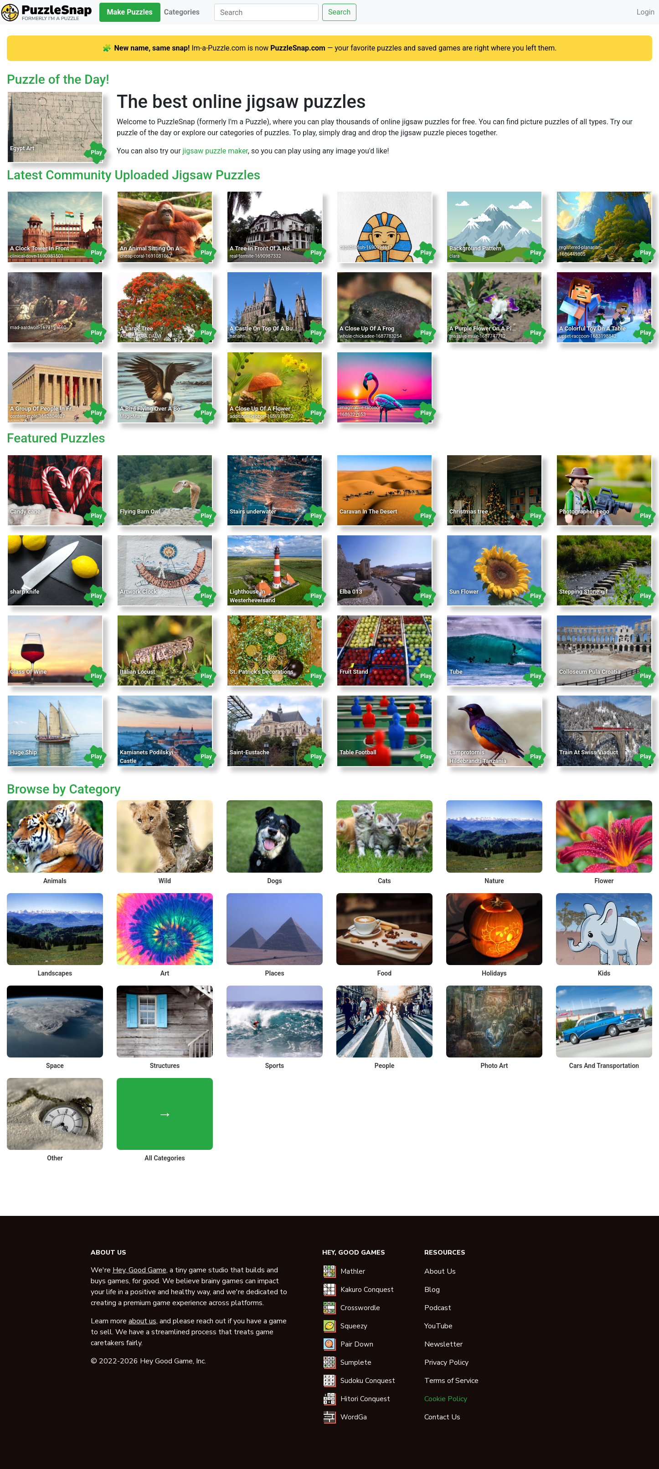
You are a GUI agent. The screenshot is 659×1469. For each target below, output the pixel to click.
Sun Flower (464, 591)
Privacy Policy (446, 1362)
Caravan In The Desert (368, 511)
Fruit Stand (354, 671)
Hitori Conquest (365, 1398)
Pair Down (356, 1344)
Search (339, 12)
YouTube (438, 1326)
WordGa (353, 1417)
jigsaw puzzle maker (215, 151)
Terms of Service (451, 1381)
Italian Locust (137, 671)
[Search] (266, 12)
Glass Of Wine (28, 671)
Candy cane (25, 511)
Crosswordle (360, 1307)
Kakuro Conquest (367, 1289)
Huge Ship (23, 752)
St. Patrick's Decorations (261, 671)
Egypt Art (22, 148)
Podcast (437, 1308)
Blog (432, 1290)
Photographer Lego (584, 511)
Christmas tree (468, 511)
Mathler (352, 1271)
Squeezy (353, 1326)
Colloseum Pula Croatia (590, 671)
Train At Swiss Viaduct (588, 752)
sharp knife (24, 591)
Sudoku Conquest (367, 1380)
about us (142, 1321)
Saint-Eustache (249, 752)
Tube (456, 671)
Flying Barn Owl (140, 511)
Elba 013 (351, 591)
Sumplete (355, 1362)
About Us (440, 1271)
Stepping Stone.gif (583, 591)
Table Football (358, 752)
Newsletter (443, 1344)
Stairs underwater (253, 511)
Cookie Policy (445, 1399)
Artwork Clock (138, 591)
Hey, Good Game (139, 1270)
